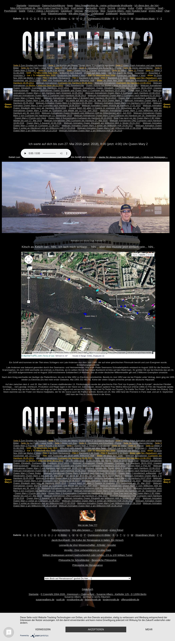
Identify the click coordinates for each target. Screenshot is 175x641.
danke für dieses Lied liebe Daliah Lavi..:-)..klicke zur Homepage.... (133, 157)
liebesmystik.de (93, 599)
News (70, 5)
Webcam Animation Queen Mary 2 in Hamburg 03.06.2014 (64, 103)
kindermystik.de (111, 599)
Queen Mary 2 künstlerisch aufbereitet (137, 98)
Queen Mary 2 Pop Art (139, 90)
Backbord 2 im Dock (118, 78)
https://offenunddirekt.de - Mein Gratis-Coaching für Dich (39, 8)
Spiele (22, 11)
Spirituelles (91, 8)
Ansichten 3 (19, 75)
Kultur (131, 8)
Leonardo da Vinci (68, 545)
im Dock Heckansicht (60, 78)
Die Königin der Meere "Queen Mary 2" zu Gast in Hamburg (81, 65)
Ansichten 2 (154, 73)
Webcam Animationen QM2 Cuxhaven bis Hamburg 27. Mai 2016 (75, 120)
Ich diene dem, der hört (146, 5)
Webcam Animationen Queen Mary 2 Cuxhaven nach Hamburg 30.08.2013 (49, 95)
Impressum (34, 5)
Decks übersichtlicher (138, 68)
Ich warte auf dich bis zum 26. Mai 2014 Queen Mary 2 (94, 100)
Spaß (160, 8)
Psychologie (10, 11)
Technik (111, 8)
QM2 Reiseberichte (74, 85)
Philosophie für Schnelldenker (74, 560)
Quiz (43, 13)
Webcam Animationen (64, 83)
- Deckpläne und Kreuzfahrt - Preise (100, 68)
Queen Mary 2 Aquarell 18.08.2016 (44, 123)
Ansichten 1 (141, 73)
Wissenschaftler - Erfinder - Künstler (97, 545)
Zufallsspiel (112, 13)
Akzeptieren (96, 629)
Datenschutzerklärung (53, 5)
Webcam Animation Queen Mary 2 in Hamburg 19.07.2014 (123, 103)
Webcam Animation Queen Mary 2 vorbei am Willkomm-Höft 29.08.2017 (97, 125)
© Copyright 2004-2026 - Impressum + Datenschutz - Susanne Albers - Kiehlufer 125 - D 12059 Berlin (93, 594)
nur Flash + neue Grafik (37, 68)
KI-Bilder (62, 18)
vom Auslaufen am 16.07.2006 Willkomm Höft (68, 80)
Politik (139, 8)
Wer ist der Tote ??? (87, 525)
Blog (102, 11)
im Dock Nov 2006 (110, 80)
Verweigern (43, 629)
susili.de (60, 599)
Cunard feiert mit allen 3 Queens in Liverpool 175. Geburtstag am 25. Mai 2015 (110, 108)
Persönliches (91, 11)
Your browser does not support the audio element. (46, 153)
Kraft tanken (77, 8)
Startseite (21, 5)
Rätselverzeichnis (57, 13)
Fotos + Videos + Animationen (43, 11)
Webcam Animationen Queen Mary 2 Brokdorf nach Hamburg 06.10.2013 (79, 98)
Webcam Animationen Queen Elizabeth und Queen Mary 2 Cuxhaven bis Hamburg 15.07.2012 (78, 90)
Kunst (102, 8)
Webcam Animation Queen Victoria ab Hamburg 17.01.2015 (111, 105)
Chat (166, 11)
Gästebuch (66, 11)
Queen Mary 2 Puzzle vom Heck (30, 118)
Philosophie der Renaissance (87, 565)
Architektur (150, 8)
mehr (149, 629)
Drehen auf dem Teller (95, 73)
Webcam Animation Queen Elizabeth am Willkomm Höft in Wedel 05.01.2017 (102, 123)
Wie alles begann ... (79, 13)
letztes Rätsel (127, 13)
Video (119, 70)
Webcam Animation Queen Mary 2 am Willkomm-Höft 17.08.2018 (109, 128)
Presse (136, 70)
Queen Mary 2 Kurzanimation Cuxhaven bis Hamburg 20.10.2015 (80, 118)
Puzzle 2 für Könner (51, 70)
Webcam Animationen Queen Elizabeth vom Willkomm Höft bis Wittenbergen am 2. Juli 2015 (86, 113)
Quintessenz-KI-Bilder (99, 18)
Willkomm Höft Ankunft (71, 73)
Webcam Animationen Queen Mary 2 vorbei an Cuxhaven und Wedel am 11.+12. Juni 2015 (87, 109)
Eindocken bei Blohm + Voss (71, 75)
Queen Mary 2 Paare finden (27, 98)
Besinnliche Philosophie (104, 560)
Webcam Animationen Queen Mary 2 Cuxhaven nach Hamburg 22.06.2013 (122, 93)
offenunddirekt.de (130, 599)
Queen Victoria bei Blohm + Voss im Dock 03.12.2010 (112, 85)
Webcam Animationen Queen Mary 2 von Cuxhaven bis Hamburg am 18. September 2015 (118, 115)
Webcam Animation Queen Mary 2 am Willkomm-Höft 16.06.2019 (90, 130)
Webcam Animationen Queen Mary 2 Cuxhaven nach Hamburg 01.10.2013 (124, 95)
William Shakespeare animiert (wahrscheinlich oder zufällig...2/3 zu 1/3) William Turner (87, 555)
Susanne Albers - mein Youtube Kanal (127, 11)
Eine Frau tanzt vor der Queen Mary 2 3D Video (137, 118)
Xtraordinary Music (145, 18)
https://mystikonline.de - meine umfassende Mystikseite (103, 5)
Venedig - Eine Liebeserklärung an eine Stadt (87, 550)
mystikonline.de (75, 599)
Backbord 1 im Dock (89, 78)
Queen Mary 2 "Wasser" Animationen (88, 70)
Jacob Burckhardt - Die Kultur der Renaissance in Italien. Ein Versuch (87, 540)
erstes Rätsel (155, 11)
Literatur (121, 8)
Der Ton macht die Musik (120, 73)
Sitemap (78, 11)
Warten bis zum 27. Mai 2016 (27, 120)
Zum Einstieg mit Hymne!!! (29, 65)
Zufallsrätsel (97, 13)
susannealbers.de (45, 599)
